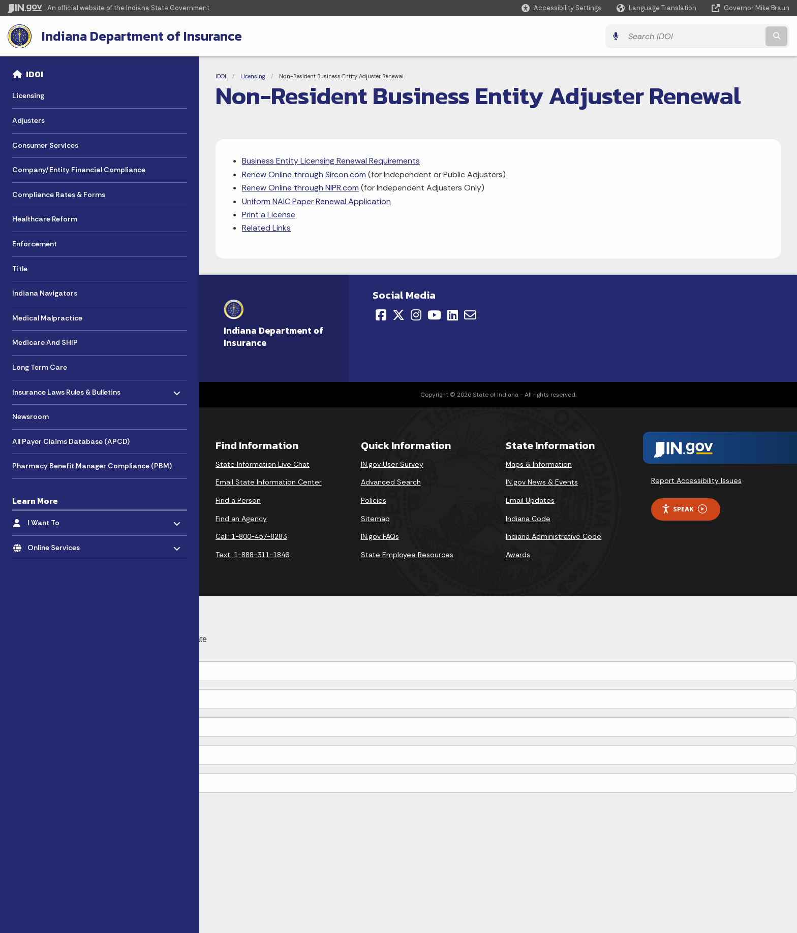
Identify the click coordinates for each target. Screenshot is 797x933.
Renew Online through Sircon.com (304, 174)
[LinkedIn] (452, 315)
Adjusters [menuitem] (28, 120)
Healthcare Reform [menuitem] (44, 218)
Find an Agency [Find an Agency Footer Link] (241, 518)
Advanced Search (391, 482)
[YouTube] (434, 315)
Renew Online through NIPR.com (300, 187)
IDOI (34, 74)
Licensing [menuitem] (28, 95)
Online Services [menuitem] (57, 545)
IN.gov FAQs (380, 536)
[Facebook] (381, 315)
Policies (373, 500)
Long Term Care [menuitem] (39, 367)
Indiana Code (528, 518)
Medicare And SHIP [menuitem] (45, 342)
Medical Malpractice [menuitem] (47, 318)
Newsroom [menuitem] (30, 416)
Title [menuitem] (19, 268)
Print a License (268, 214)
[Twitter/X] (398, 315)
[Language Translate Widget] (657, 8)
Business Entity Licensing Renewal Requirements (331, 160)
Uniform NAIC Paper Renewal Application (316, 201)
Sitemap (375, 518)
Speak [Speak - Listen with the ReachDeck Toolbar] (684, 509)
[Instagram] (416, 315)
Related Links (266, 227)
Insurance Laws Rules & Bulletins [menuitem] (66, 389)
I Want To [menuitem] (57, 520)
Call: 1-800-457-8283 (251, 536)
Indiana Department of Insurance (142, 36)
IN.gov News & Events (542, 482)
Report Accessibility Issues (696, 480)
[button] (561, 8)
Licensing (252, 76)
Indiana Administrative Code (553, 536)
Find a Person (238, 500)
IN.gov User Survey (392, 464)
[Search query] (693, 36)
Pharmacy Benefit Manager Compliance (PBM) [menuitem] (92, 465)
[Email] (470, 315)
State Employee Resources (407, 554)
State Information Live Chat (263, 464)
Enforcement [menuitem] (34, 243)
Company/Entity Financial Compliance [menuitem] (78, 169)
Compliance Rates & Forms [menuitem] (58, 194)
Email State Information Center (269, 482)
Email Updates (530, 500)
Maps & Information (539, 464)
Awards (518, 554)
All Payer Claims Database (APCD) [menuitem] (71, 441)
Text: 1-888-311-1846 (252, 554)
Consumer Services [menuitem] (45, 145)
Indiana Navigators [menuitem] (44, 293)
